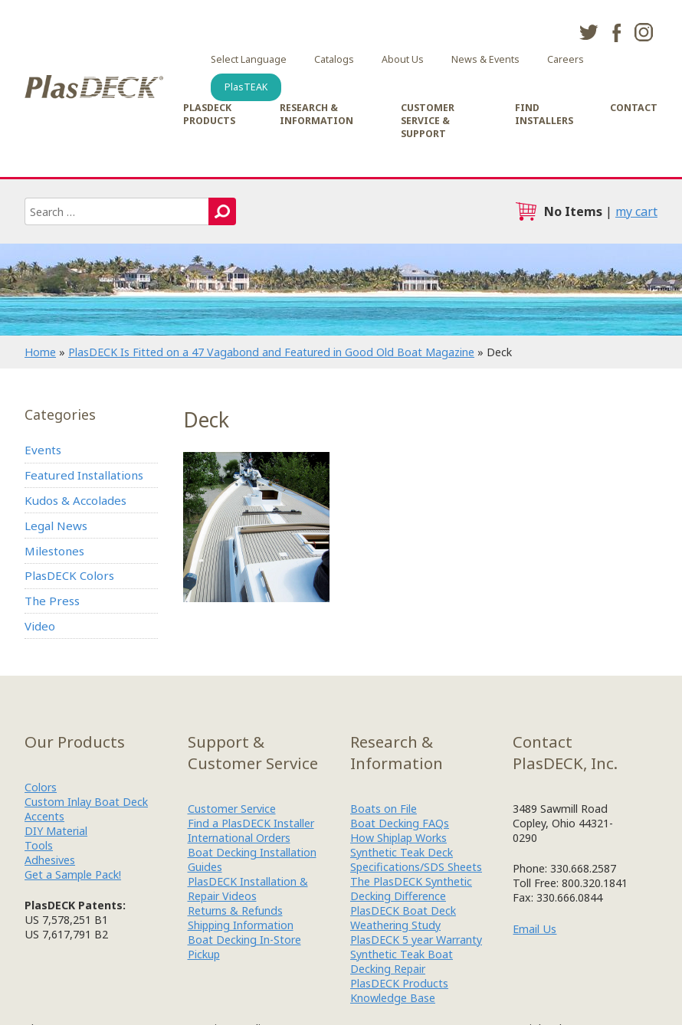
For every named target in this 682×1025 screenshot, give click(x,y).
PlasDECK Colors (69, 575)
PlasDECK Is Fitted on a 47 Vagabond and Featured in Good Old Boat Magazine (271, 352)
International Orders (239, 837)
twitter (588, 32)
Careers (565, 59)
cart (525, 211)
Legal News (56, 525)
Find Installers (544, 114)
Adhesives (50, 860)
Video (40, 626)
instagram (643, 32)
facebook (616, 32)
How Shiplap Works (398, 837)
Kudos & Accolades (75, 500)
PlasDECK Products (209, 114)
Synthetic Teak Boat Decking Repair (401, 961)
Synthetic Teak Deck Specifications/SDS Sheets (416, 859)
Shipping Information (240, 925)
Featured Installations (84, 475)
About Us (403, 59)
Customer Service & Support (427, 120)
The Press (52, 600)
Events (43, 449)
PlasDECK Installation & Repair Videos (248, 888)
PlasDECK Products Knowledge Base (399, 990)
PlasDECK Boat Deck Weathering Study (403, 917)
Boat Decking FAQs (399, 823)
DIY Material (56, 831)
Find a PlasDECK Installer (251, 823)
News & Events (485, 59)
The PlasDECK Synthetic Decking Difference (411, 888)
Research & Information (316, 114)
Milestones (54, 550)
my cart (636, 211)
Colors (41, 787)
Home (40, 352)
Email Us (534, 929)
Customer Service (232, 808)
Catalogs (334, 59)
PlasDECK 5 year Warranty (416, 939)
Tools (39, 845)
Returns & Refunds (235, 910)
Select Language (249, 59)
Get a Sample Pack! (73, 874)
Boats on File (383, 808)
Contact (633, 107)
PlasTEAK (246, 86)
